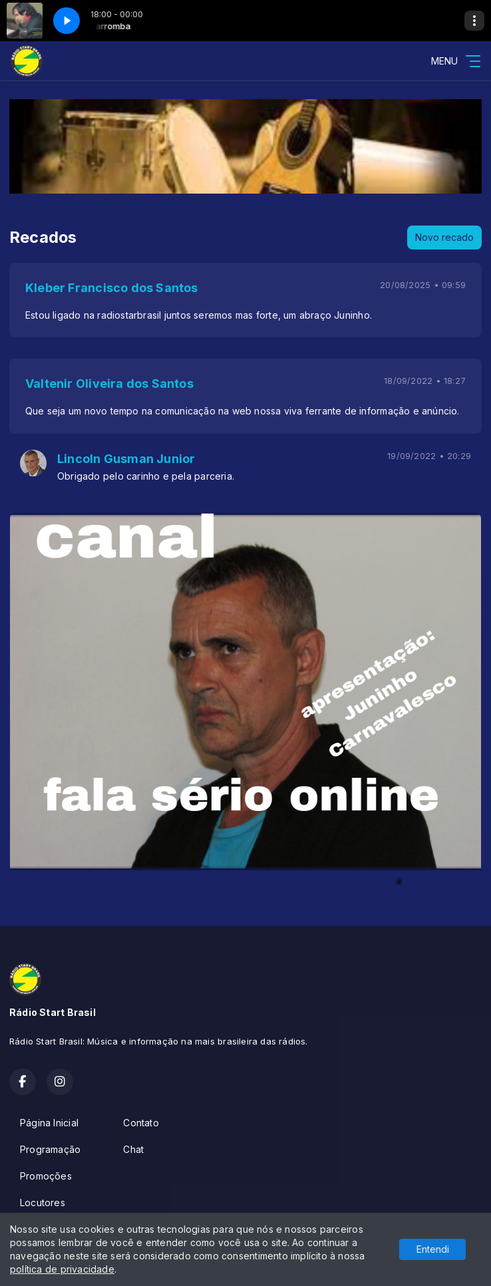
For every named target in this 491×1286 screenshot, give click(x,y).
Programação (50, 1149)
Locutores (42, 1202)
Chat (133, 1149)
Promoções (46, 1176)
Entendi (432, 1249)
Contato (140, 1122)
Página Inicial (49, 1122)
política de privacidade (62, 1269)
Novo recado (444, 237)
